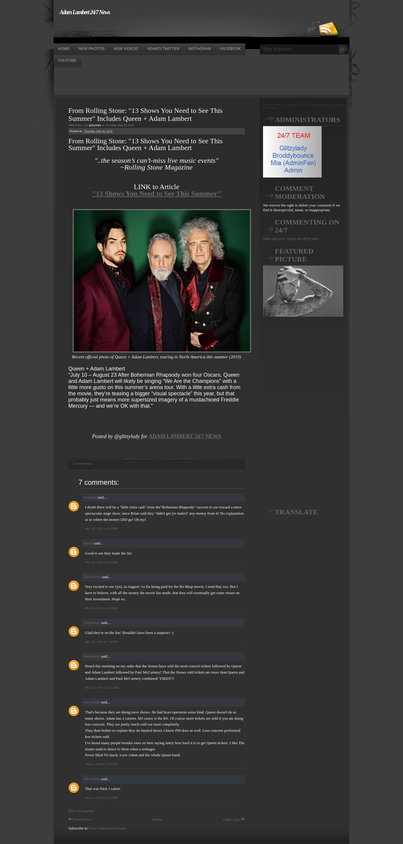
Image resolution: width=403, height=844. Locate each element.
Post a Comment (81, 811)
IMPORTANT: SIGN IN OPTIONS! (291, 239)
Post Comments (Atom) (108, 828)
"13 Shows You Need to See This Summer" (156, 193)
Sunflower (92, 622)
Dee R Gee (92, 577)
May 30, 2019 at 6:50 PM (101, 608)
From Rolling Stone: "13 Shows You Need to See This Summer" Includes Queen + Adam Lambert (145, 114)
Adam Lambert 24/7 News (84, 12)
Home (157, 819)
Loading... (271, 107)
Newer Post (79, 819)
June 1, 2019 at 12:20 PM (101, 764)
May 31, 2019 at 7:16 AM (101, 687)
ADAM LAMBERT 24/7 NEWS (185, 436)
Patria (88, 543)
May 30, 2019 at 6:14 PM (101, 528)
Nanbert (90, 497)
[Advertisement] (161, 29)
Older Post (234, 819)
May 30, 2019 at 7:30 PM (101, 641)
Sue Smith (92, 702)
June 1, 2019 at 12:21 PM (101, 797)
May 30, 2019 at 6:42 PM (101, 562)
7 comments (82, 463)
